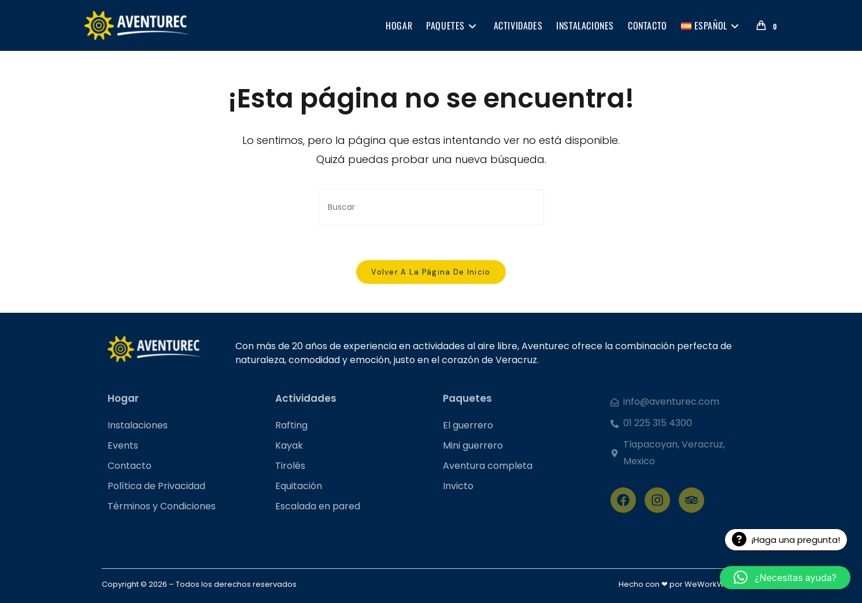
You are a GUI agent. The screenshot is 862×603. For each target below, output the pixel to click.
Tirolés (290, 465)
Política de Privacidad (156, 486)
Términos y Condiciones (162, 506)
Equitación (298, 486)
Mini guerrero (473, 445)
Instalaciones (138, 425)
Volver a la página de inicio (430, 272)
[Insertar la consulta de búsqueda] (431, 207)
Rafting (291, 425)
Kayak (289, 445)
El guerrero (468, 425)
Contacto (129, 465)
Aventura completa (487, 465)
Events (123, 445)
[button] (785, 577)
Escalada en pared (317, 506)
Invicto (458, 486)
